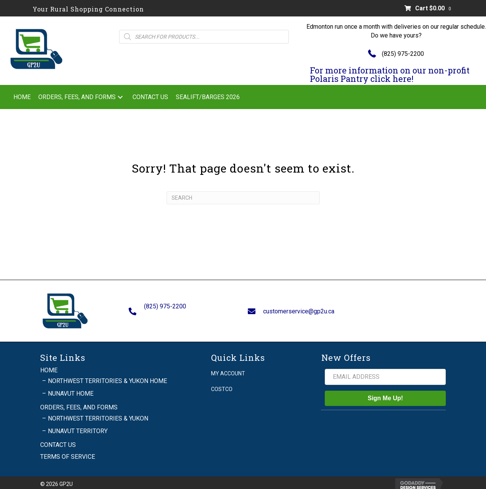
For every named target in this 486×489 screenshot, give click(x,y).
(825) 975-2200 (403, 53)
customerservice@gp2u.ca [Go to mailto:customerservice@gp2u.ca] (298, 309)
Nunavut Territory (78, 426)
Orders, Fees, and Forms (79, 403)
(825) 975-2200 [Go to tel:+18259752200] (165, 304)
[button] (120, 97)
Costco (221, 385)
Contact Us (58, 441)
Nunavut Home (70, 389)
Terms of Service (67, 452)
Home (48, 366)
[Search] (243, 197)
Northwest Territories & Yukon (98, 414)
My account (228, 369)
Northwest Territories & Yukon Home (107, 377)
